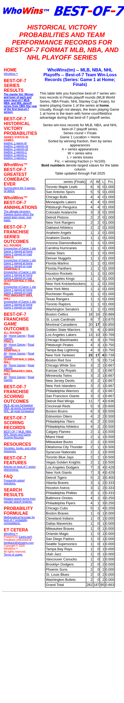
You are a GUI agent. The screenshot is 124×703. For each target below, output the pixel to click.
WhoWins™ (11, 533)
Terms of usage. (13, 554)
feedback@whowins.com (19, 542)
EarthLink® (25, 536)
